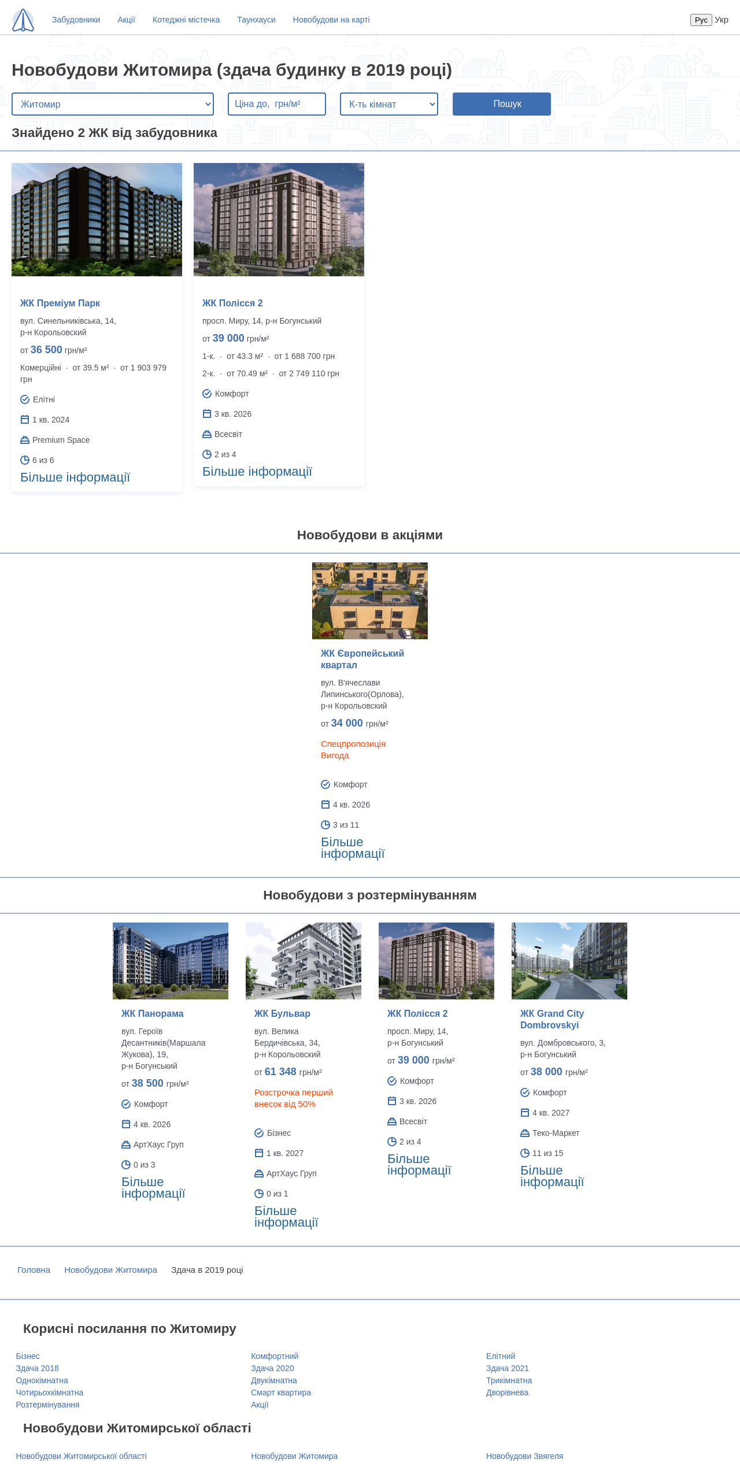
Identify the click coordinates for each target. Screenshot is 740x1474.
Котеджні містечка (186, 19)
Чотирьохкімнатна (50, 1392)
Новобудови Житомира (110, 1270)
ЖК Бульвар (282, 1014)
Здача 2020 (272, 1368)
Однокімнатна (42, 1380)
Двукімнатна (274, 1380)
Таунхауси (256, 19)
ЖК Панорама (152, 1014)
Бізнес (28, 1356)
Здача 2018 (37, 1368)
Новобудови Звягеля (525, 1456)
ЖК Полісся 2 (232, 303)
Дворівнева (507, 1392)
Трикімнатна (509, 1380)
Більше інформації (75, 477)
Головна (33, 1270)
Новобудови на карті (331, 19)
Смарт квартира (281, 1392)
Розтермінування (48, 1404)
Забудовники (76, 19)
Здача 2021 (507, 1368)
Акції (126, 19)
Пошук (507, 104)
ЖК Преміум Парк (60, 303)
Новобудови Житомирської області (81, 1456)
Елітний (500, 1356)
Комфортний (274, 1356)
